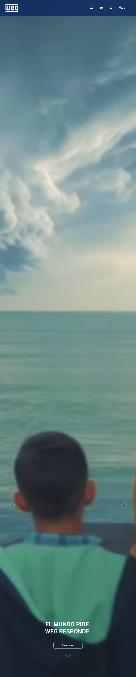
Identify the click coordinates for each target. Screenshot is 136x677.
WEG (10, 8)
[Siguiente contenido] (68, 656)
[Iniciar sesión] (91, 8)
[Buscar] (111, 8)
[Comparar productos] (101, 8)
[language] (121, 8)
